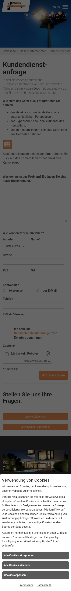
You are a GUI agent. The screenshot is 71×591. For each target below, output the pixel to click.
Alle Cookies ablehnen (17, 565)
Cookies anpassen (15, 575)
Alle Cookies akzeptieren (19, 555)
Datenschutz (44, 585)
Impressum (26, 585)
